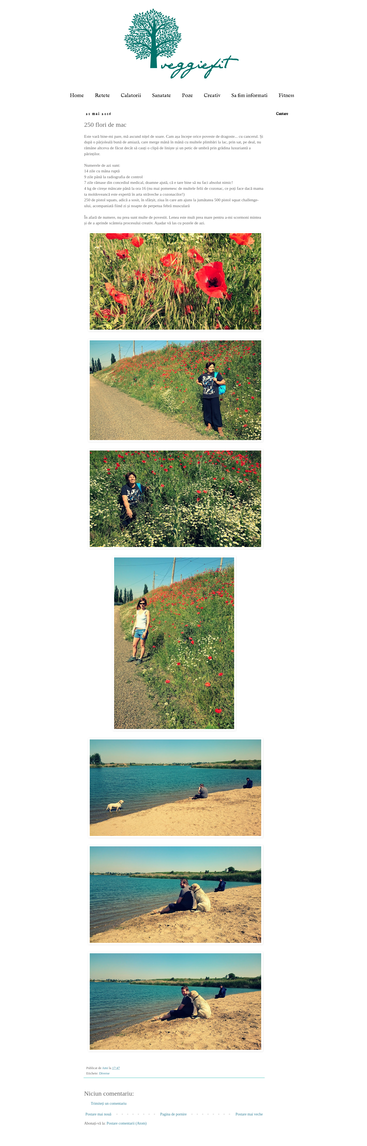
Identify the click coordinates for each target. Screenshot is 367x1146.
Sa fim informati (249, 95)
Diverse (104, 1073)
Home (77, 95)
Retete (102, 95)
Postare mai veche (249, 1114)
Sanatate (161, 95)
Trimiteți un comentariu (108, 1104)
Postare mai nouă (98, 1114)
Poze (187, 95)
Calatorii (131, 95)
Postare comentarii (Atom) (127, 1123)
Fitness (286, 95)
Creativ (212, 95)
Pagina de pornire (173, 1114)
